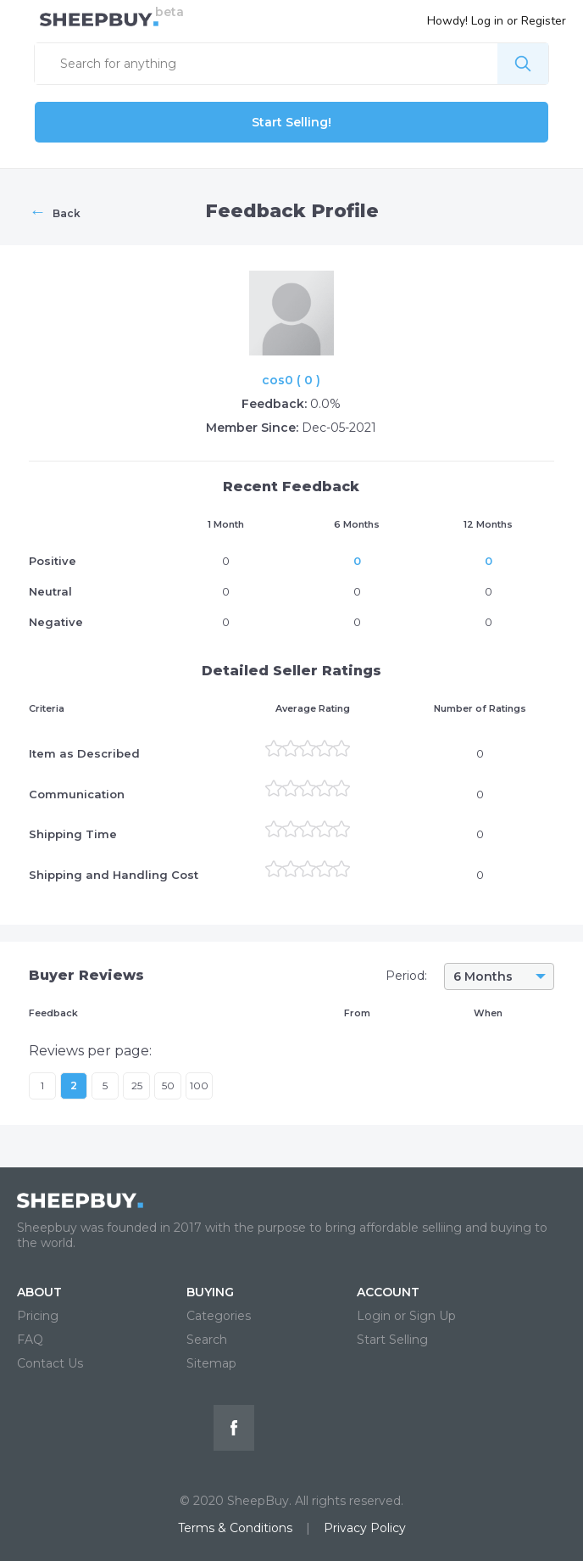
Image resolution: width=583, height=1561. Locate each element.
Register (543, 21)
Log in (487, 21)
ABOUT (39, 1292)
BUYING (210, 1292)
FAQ (30, 1339)
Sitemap (211, 1363)
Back (55, 211)
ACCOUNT (388, 1292)
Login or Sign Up (406, 1315)
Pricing (37, 1315)
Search (206, 1339)
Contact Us (50, 1363)
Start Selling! (291, 122)
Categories (218, 1315)
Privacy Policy (365, 1528)
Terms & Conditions (235, 1528)
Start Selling (392, 1339)
